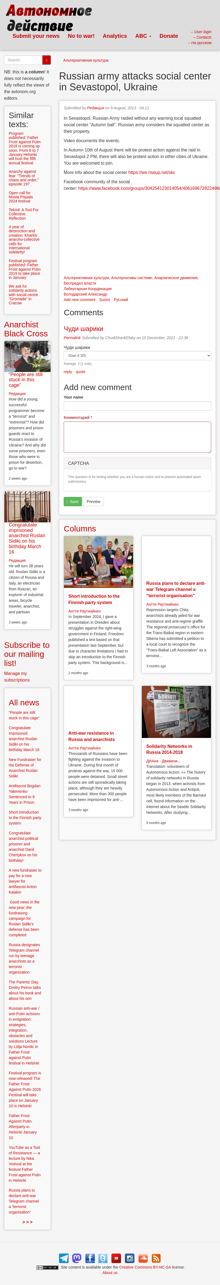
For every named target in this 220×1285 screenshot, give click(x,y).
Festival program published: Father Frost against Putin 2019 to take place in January (25, 269)
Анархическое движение (176, 278)
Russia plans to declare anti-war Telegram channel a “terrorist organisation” (176, 589)
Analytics (115, 36)
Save (72, 501)
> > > (27, 1222)
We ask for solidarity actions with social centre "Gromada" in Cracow (23, 294)
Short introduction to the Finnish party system (25, 817)
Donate (169, 36)
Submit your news (36, 36)
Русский (121, 299)
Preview (93, 501)
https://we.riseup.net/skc (151, 172)
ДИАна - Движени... (163, 761)
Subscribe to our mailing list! (27, 654)
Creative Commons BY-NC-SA (145, 1267)
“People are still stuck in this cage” (26, 380)
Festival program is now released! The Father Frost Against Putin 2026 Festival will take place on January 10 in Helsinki (25, 1089)
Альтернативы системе (131, 278)
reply (68, 372)
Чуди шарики (83, 328)
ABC (143, 36)
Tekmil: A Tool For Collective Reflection (24, 214)
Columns (80, 528)
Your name (73, 397)
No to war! (81, 36)
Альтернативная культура (85, 60)
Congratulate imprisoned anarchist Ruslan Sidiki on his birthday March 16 (27, 538)
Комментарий (78, 417)
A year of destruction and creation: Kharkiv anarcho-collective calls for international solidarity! (24, 239)
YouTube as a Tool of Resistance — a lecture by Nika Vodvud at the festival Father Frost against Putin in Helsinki (25, 1164)
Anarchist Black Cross (26, 329)
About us (110, 1272)
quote (81, 372)
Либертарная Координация (88, 289)
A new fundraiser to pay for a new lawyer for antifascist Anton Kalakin (25, 881)
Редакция (95, 108)
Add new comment (79, 299)
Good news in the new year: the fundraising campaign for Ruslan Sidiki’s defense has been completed (24, 918)
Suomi (104, 299)
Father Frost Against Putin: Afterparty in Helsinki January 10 (23, 1127)
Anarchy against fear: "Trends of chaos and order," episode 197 (24, 177)
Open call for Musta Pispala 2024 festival (21, 197)
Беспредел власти (80, 283)
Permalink (72, 338)
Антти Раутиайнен (84, 611)
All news (24, 702)
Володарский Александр (85, 294)
